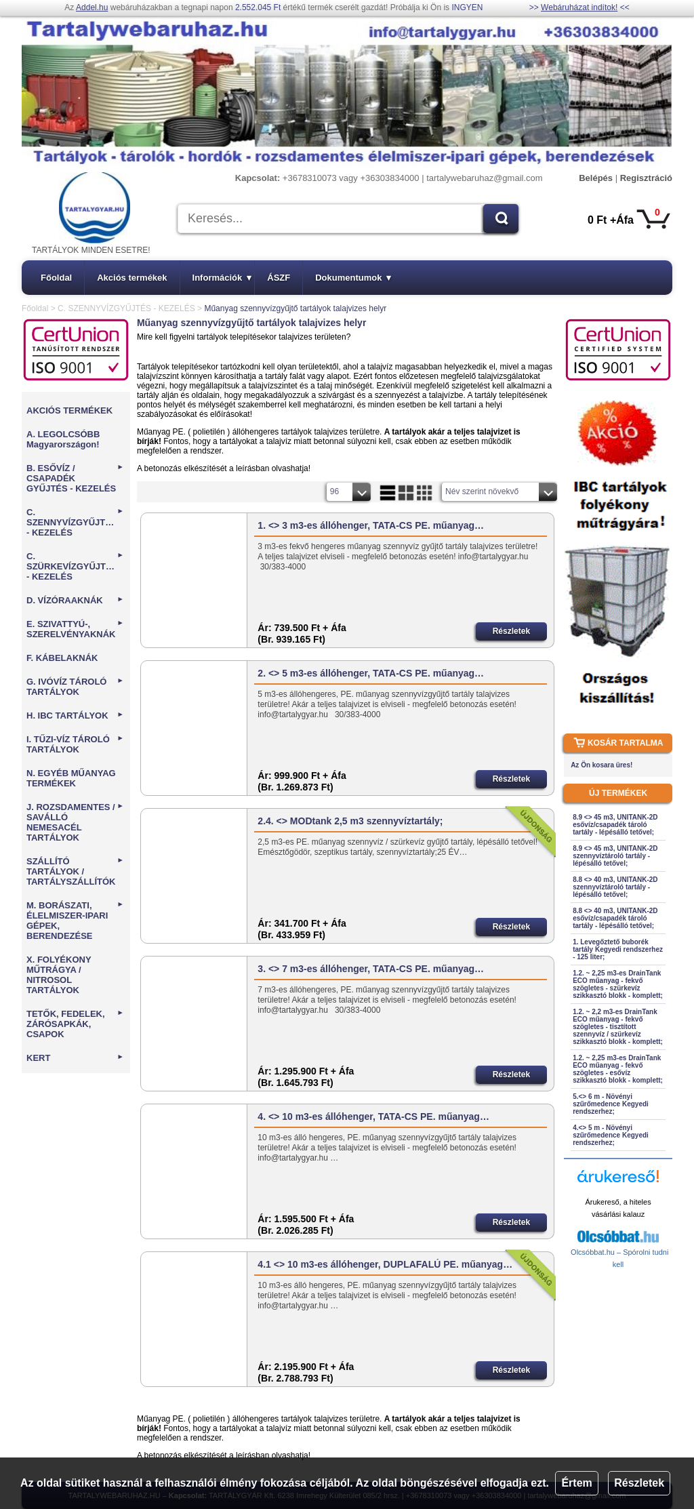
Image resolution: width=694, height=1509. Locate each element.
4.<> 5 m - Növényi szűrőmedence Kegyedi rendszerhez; (611, 1135)
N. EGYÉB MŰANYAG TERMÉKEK (71, 778)
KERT (75, 1058)
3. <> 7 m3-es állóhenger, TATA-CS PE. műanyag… (371, 968)
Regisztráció (646, 178)
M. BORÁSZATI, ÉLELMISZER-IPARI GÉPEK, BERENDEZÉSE (75, 920)
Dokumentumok (353, 278)
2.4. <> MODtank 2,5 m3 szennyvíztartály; (350, 821)
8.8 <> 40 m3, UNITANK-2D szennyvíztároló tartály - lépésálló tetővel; (615, 887)
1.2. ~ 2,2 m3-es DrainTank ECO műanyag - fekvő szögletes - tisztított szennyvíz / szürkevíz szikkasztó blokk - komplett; (618, 1026)
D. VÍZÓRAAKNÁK (75, 600)
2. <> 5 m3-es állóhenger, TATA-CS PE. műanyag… (371, 673)
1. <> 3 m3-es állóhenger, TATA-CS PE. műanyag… (371, 525)
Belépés (596, 178)
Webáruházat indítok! (579, 7)
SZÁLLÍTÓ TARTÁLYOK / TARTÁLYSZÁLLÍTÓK (75, 871)
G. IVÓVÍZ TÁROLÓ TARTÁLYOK (75, 687)
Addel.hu (92, 7)
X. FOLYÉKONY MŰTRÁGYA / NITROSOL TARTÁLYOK (58, 974)
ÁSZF (278, 278)
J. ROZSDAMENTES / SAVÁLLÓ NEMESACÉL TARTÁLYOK (75, 822)
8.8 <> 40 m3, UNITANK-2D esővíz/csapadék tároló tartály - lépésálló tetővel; (615, 918)
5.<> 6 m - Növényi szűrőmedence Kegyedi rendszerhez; (611, 1104)
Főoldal (56, 278)
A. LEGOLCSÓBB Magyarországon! (63, 439)
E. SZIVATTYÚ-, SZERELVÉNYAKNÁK (75, 629)
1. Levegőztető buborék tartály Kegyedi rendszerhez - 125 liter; (618, 949)
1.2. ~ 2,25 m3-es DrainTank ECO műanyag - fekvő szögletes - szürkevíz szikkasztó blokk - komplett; (618, 984)
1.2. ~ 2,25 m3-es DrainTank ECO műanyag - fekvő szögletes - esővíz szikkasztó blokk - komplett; (618, 1069)
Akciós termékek (132, 278)
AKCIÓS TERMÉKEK (69, 410)
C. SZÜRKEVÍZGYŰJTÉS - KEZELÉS (75, 566)
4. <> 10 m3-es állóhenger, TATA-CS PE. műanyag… (373, 1116)
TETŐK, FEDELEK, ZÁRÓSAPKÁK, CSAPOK (75, 1024)
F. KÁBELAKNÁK (62, 658)
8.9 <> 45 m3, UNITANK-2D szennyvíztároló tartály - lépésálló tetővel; (615, 856)
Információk (222, 278)
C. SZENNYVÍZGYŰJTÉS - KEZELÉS (126, 308)
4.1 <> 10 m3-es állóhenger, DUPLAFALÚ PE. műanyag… (385, 1264)
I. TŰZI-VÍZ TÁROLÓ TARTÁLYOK (75, 744)
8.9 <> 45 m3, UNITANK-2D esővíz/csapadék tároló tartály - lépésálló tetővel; (615, 824)
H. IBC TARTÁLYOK (75, 715)
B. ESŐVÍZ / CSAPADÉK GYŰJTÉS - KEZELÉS (75, 478)
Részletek (639, 1483)
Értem (576, 1483)
